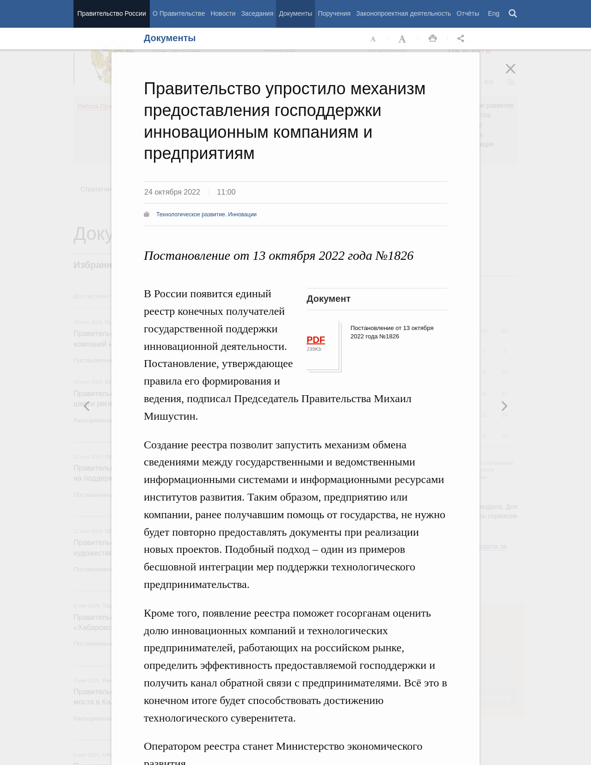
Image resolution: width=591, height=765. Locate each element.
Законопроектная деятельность (403, 13)
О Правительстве (179, 13)
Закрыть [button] (517, 75)
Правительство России (111, 13)
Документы (295, 13)
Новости (222, 13)
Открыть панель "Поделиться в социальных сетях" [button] (462, 39)
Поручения (334, 13)
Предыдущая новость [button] (504, 406)
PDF (316, 340)
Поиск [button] (513, 14)
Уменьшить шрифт (374, 39)
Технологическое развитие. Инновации (206, 214)
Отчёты (467, 13)
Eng (493, 13)
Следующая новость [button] (87, 406)
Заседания (257, 13)
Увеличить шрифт (403, 39)
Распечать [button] (433, 39)
